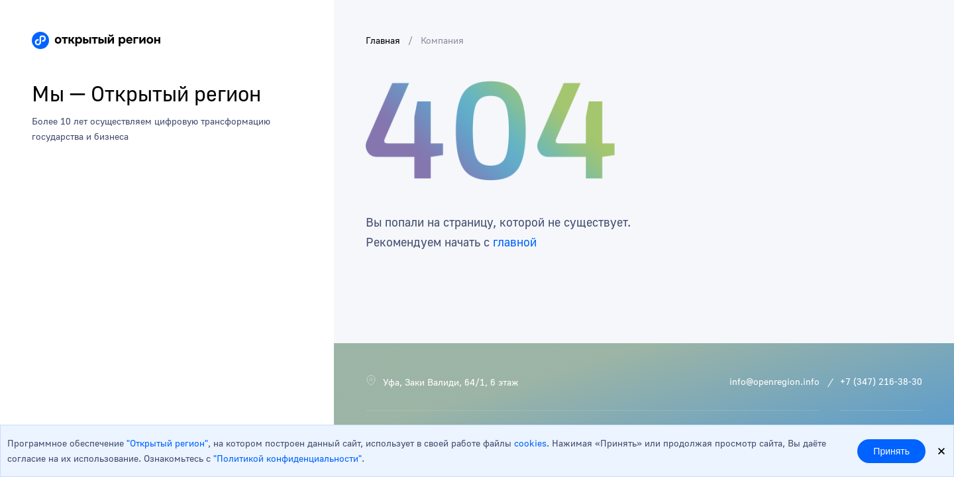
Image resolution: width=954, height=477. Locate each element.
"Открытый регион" (167, 443)
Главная (383, 40)
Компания (442, 40)
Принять (891, 451)
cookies (530, 443)
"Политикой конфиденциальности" (287, 458)
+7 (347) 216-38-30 (881, 381)
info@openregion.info (774, 381)
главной (515, 242)
